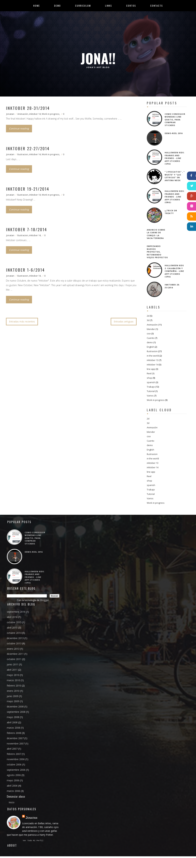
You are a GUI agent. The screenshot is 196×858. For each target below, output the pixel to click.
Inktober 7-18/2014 (26, 229)
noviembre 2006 (16, 759)
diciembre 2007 (15, 738)
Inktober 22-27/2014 (28, 148)
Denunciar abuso (16, 796)
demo (150, 342)
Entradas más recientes (22, 321)
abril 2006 (12, 785)
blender (151, 329)
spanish (151, 382)
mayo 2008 (13, 717)
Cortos (131, 5)
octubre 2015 (14, 622)
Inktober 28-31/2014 (28, 108)
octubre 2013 (14, 643)
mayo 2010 (13, 675)
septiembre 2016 (16, 611)
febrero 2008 (14, 733)
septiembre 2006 (16, 769)
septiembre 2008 (16, 711)
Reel (149, 373)
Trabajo (151, 386)
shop (149, 377)
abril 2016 (12, 617)
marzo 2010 (13, 680)
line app (151, 369)
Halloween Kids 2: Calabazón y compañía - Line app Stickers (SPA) (174, 271)
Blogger (44, 600)
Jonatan (10, 113)
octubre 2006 (14, 764)
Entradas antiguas (124, 321)
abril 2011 (12, 669)
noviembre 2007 (16, 743)
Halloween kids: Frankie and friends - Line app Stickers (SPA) (175, 158)
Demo (57, 5)
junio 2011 (12, 664)
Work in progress (50, 113)
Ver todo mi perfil (33, 841)
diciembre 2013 (15, 638)
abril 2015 (12, 627)
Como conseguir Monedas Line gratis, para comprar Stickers (175, 120)
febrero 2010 (14, 685)
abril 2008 (12, 722)
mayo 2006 (13, 780)
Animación (22, 113)
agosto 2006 (14, 775)
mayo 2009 (13, 701)
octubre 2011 (14, 659)
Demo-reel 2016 (174, 133)
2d (148, 315)
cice (149, 333)
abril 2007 (12, 748)
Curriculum (83, 5)
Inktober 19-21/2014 (27, 189)
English (150, 346)
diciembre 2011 (15, 653)
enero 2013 (13, 648)
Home (36, 5)
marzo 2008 (13, 727)
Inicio (11, 802)
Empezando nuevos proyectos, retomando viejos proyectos (157, 252)
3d (148, 320)
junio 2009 (12, 696)
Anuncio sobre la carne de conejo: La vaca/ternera (156, 234)
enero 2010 (13, 690)
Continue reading (19, 128)
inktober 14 (35, 113)
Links (108, 5)
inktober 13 (152, 360)
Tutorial (151, 391)
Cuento (150, 337)
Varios (150, 395)
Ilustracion (22, 154)
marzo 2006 (13, 791)
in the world (153, 355)
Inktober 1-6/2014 (25, 270)
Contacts (156, 5)
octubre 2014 (14, 632)
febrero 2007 (14, 754)
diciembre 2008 (15, 706)
